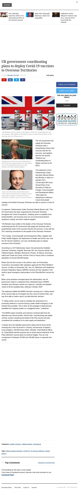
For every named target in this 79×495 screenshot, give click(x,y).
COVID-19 (26, 451)
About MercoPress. (7, 487)
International (37, 444)
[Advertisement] (40, 42)
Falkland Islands (27, 444)
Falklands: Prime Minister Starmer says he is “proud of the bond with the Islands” (69, 18)
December (10, 75)
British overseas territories (14, 451)
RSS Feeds (18, 487)
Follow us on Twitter (67, 91)
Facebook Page (8, 475)
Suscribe (67, 105)
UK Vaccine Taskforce (38, 451)
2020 (17, 75)
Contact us (26, 487)
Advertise (34, 487)
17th (14, 75)
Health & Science (15, 444)
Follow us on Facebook (66, 84)
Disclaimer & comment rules (46, 462)
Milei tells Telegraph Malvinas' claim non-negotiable (42, 16)
